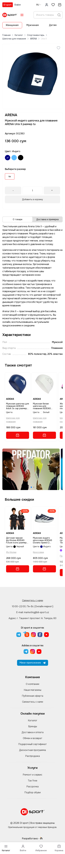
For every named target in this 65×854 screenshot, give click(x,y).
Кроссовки (38, 552)
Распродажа (32, 756)
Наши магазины (32, 689)
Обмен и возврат (32, 738)
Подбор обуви (32, 792)
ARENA (33, 38)
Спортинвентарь (35, 35)
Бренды (32, 726)
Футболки (11, 552)
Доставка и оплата (32, 732)
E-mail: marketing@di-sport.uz (32, 612)
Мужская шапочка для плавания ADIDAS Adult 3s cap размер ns (17, 406)
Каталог (19, 35)
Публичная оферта (32, 695)
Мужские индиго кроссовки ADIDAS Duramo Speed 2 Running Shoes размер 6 (44, 540)
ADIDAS (10, 399)
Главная (6, 35)
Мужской (57, 342)
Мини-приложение (32, 662)
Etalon (18, 4)
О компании (32, 684)
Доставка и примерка (47, 219)
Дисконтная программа (32, 750)
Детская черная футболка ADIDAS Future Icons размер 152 (16, 540)
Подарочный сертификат (32, 744)
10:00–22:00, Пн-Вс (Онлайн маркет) (32, 606)
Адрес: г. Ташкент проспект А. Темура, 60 (32, 618)
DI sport (8, 4)
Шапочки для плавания (14, 38)
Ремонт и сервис (32, 774)
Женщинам (12, 25)
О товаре (17, 219)
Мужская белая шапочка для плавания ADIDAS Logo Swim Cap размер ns (42, 406)
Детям (53, 25)
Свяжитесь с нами (32, 600)
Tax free (32, 780)
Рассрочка (32, 786)
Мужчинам (32, 25)
